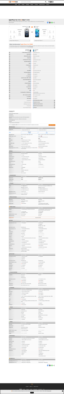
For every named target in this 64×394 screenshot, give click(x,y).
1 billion (20, 63)
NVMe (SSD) (20, 58)
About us (31, 386)
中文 (43, 389)
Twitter (50, 22)
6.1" (20, 68)
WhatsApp (52, 22)
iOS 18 (22, 177)
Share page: (54, 22)
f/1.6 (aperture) (20, 76)
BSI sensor (20, 74)
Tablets (47, 4)
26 (29, 27)
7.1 (47, 132)
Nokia (39, 138)
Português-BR (35, 389)
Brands (32, 4)
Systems (36, 4)
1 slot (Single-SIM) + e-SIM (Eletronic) (20, 92)
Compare (27, 4)
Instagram (49, 2)
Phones (23, 4)
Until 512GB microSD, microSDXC (44, 100)
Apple (22, 138)
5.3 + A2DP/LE (20, 96)
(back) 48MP (20, 70)
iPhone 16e (29, 132)
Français (27, 389)
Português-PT (40, 389)
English (21, 389)
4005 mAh (20, 88)
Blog (19, 4)
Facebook (53, 2)
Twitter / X (51, 2)
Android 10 (39, 179)
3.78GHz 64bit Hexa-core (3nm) (20, 52)
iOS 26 (22, 179)
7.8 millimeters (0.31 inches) (20, 59)
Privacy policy (36, 386)
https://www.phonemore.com (13, 2)
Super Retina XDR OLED (20, 61)
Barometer (20, 85)
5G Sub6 (20, 81)
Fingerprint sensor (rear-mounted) (44, 105)
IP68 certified (20, 98)
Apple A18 (24, 185)
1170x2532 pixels (20, 65)
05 (35, 27)
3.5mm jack (44, 107)
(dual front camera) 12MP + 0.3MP (20, 77)
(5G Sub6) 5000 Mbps (20, 83)
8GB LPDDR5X (20, 54)
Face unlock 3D (20, 87)
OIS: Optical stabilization (20, 72)
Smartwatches (42, 4)
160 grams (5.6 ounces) (44, 102)
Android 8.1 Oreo (40, 177)
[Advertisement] (32, 12)
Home (16, 4)
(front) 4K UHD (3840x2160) (20, 79)
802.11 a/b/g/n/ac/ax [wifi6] (20, 95)
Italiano (31, 389)
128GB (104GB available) (20, 56)
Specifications (20, 29)
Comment (31, 46)
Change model (11, 129)
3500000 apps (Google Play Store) (44, 104)
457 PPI (20, 67)
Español (24, 389)
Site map (27, 386)
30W (20, 90)
